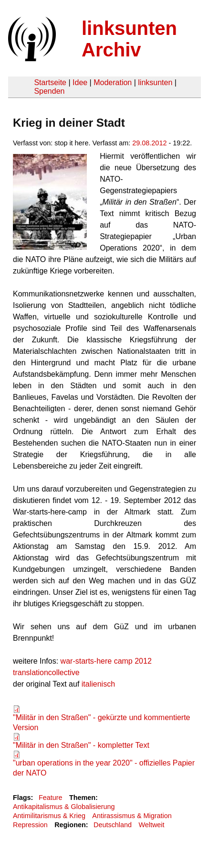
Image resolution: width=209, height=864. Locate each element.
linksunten (155, 82)
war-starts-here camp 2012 (106, 661)
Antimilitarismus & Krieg (49, 816)
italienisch (98, 684)
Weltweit (151, 825)
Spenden (49, 91)
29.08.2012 (149, 143)
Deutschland (113, 825)
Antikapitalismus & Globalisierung (64, 806)
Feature (51, 797)
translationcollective (46, 672)
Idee (80, 82)
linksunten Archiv (129, 39)
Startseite (50, 82)
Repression (30, 825)
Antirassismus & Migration (131, 816)
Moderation (113, 82)
